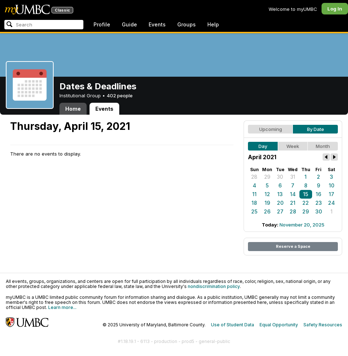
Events (157, 24)
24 (331, 203)
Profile (102, 24)
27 (280, 211)
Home (73, 109)
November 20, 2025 (301, 225)
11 (254, 194)
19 (267, 203)
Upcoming (270, 129)
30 (280, 177)
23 (318, 203)
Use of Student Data (232, 324)
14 (293, 194)
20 (280, 203)
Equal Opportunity (279, 324)
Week (292, 146)
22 (305, 203)
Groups (186, 24)
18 (254, 203)
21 (292, 203)
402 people (120, 95)
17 (331, 194)
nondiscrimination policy (214, 286)
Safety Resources (322, 324)
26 (267, 211)
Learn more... (62, 307)
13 (280, 194)
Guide (129, 24)
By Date (315, 129)
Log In (334, 9)
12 (267, 194)
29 (267, 177)
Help (213, 24)
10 (331, 185)
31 (292, 177)
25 (254, 211)
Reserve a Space (293, 246)
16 (318, 194)
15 (305, 194)
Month (323, 146)
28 (254, 177)
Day (262, 146)
